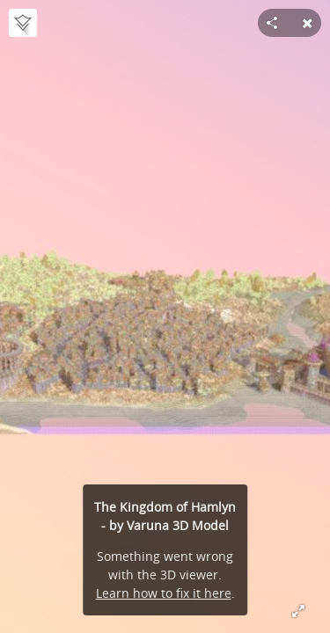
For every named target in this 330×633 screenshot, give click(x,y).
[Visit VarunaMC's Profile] (23, 23)
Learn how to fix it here (163, 593)
